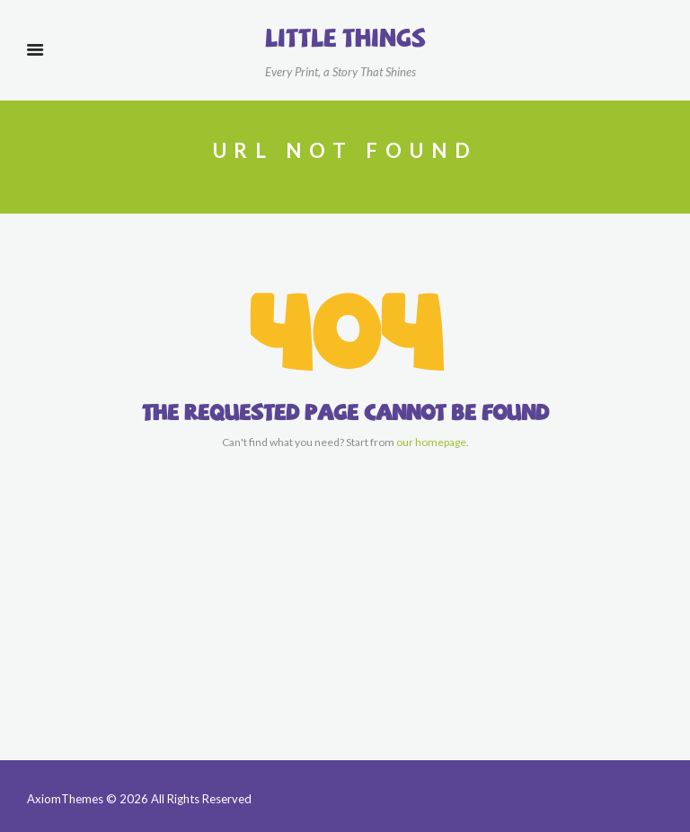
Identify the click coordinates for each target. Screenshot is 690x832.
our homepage (431, 442)
